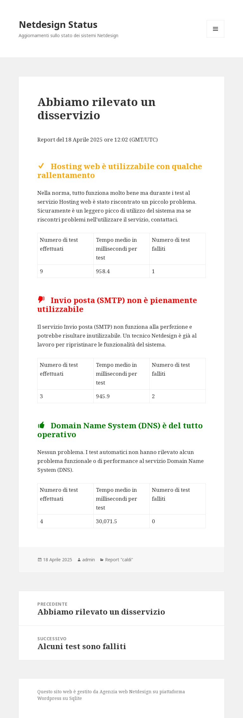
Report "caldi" (119, 560)
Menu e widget (215, 37)
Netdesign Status (58, 24)
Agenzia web (114, 691)
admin (88, 560)
